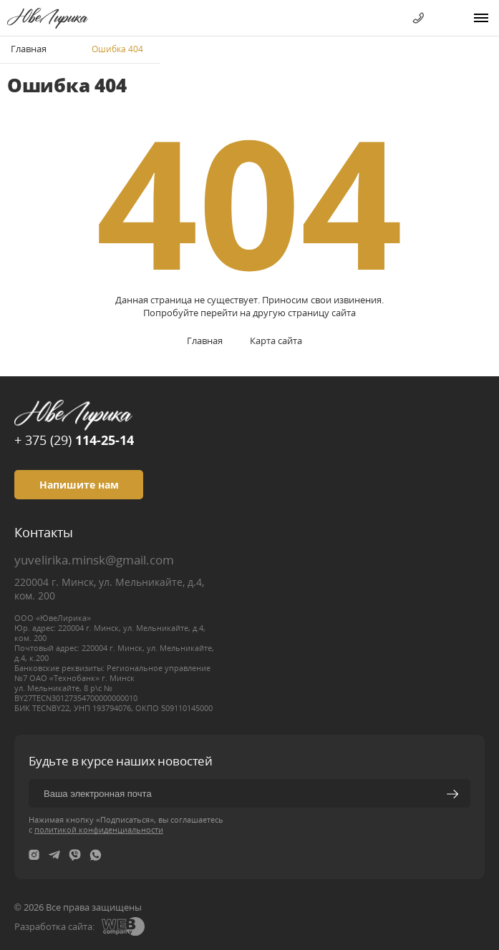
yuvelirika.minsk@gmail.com (94, 560)
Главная (29, 48)
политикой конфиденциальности (98, 829)
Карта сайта (276, 340)
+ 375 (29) (74, 440)
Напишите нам (79, 484)
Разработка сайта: (54, 926)
